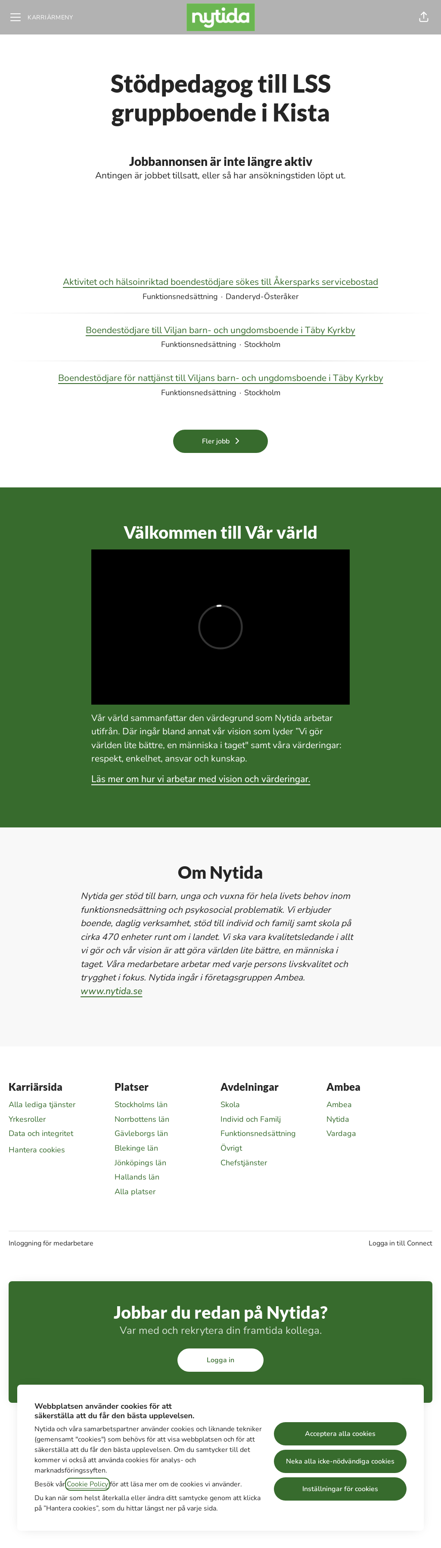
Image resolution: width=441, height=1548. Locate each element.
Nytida (337, 1119)
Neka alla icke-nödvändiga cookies (340, 1461)
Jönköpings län (140, 1163)
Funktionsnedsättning (258, 1133)
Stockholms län (141, 1104)
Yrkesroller (27, 1119)
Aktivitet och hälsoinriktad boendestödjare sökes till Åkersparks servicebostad (220, 282)
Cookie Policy (87, 1484)
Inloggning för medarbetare (51, 1243)
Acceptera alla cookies (340, 1434)
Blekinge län (136, 1148)
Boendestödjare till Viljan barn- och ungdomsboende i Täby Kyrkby (220, 330)
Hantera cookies (37, 1150)
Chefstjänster (243, 1163)
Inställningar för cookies (340, 1489)
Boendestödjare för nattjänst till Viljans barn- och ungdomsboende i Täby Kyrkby (220, 378)
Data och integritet (41, 1133)
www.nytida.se (112, 991)
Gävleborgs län (141, 1133)
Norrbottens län (142, 1119)
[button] (424, 17)
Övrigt (231, 1148)
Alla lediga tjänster (42, 1104)
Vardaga (341, 1133)
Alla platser (135, 1191)
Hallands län (137, 1177)
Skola (230, 1104)
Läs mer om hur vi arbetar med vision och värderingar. (201, 779)
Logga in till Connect (400, 1243)
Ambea (339, 1104)
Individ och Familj (250, 1119)
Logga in (220, 1360)
